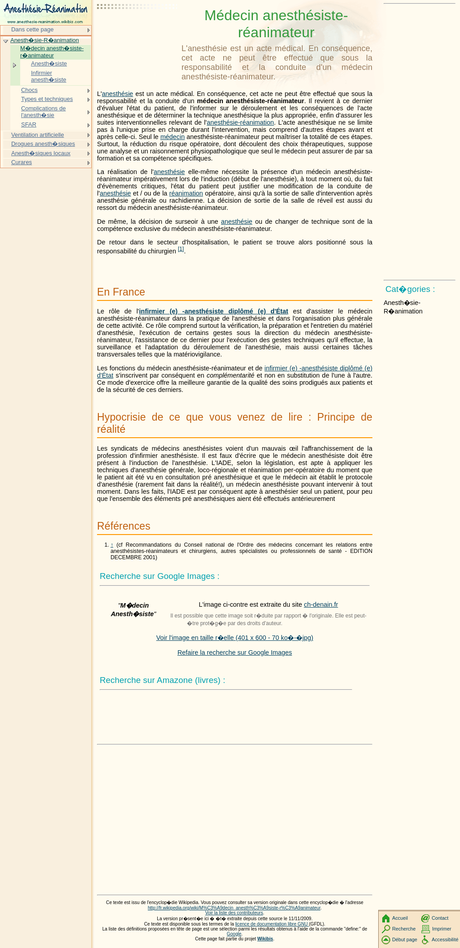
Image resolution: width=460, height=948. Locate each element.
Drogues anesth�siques (43, 143)
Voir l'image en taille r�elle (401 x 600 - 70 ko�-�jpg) (235, 637)
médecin (172, 136)
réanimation (186, 193)
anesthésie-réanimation (240, 122)
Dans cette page (32, 29)
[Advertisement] (137, 29)
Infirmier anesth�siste (48, 76)
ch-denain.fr (321, 604)
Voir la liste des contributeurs (234, 912)
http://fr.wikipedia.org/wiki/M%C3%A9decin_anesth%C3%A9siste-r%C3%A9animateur (234, 907)
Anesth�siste (49, 63)
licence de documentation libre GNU (272, 924)
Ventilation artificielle (37, 134)
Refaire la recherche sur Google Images (234, 652)
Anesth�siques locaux (41, 153)
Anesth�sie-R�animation (44, 40)
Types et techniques (47, 99)
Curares (21, 162)
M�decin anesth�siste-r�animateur (52, 52)
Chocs (29, 90)
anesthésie (117, 93)
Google (234, 933)
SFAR (28, 124)
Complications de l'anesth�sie (43, 112)
